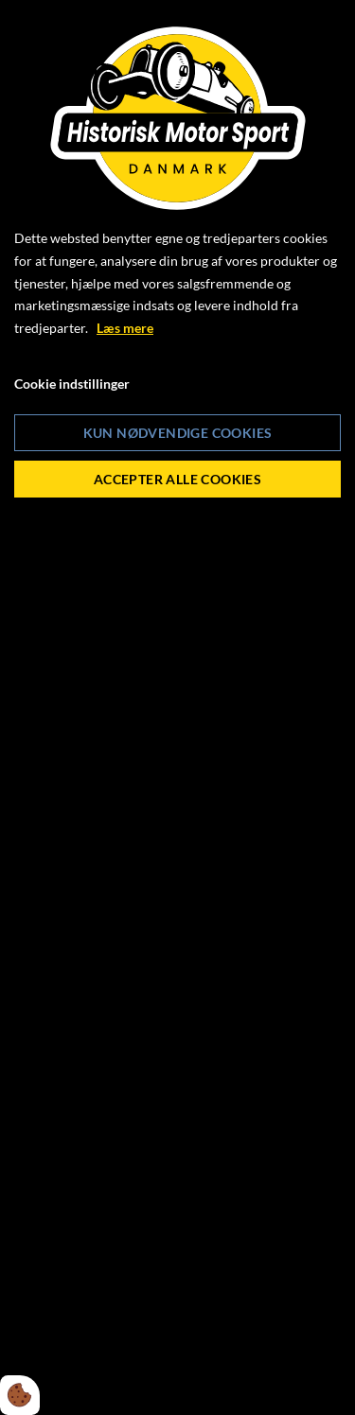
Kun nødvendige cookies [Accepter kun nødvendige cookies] (178, 433)
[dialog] (177, 707)
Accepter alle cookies (177, 479)
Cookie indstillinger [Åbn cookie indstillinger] (72, 384)
